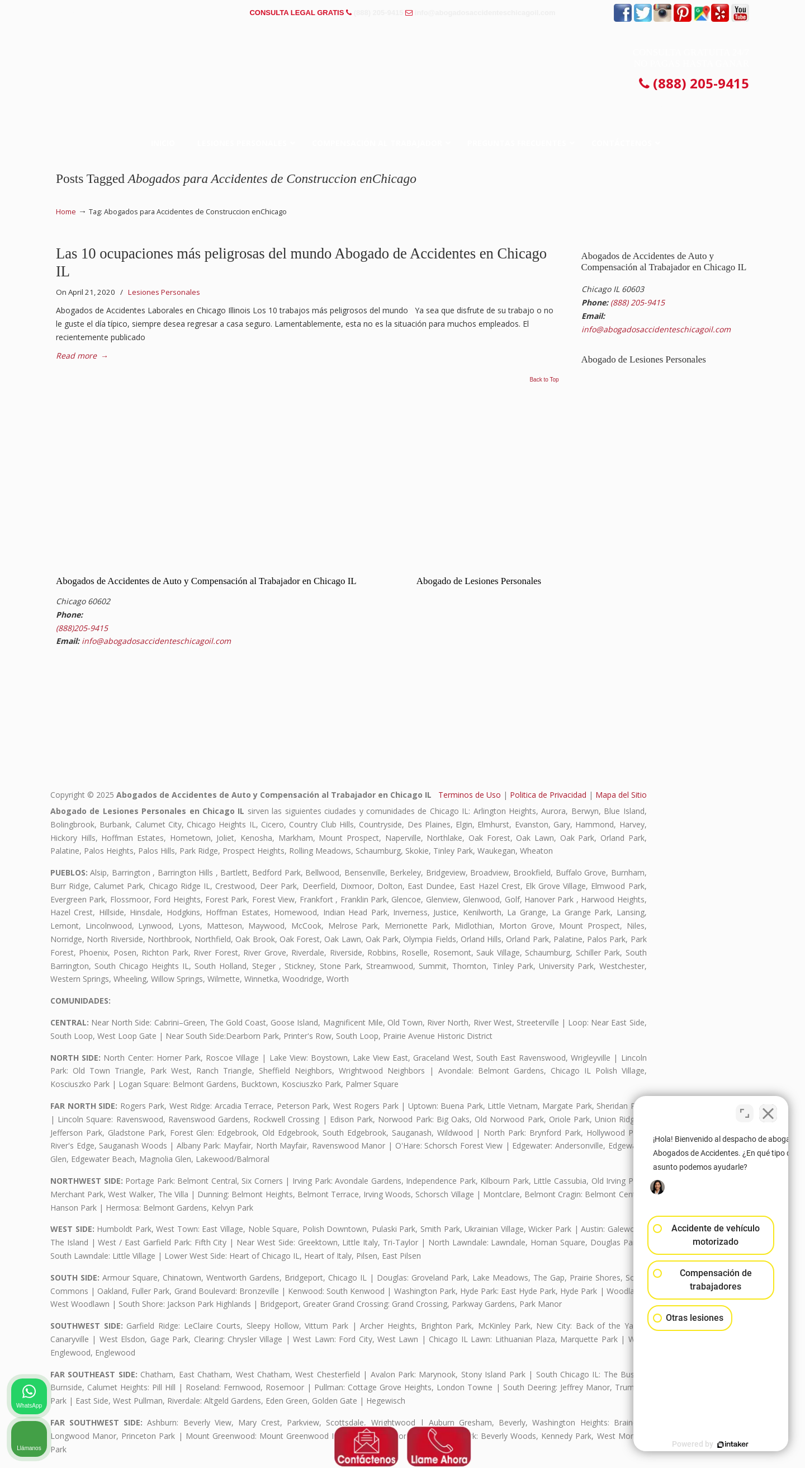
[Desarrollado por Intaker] (710, 1444)
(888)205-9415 (82, 628)
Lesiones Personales (164, 292)
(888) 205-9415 (379, 12)
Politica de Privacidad (548, 794)
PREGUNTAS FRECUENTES (107, 12)
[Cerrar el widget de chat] (768, 1110)
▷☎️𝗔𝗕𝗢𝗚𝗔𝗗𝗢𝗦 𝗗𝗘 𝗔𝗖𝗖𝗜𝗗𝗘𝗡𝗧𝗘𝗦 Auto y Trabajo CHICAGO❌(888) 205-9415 (402, 64)
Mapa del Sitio (621, 794)
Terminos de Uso (469, 794)
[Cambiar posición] (745, 1110)
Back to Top (543, 380)
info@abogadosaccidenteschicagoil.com (485, 12)
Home (66, 212)
